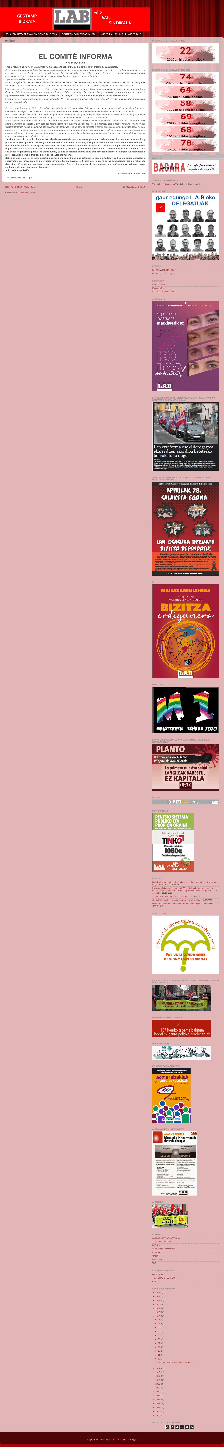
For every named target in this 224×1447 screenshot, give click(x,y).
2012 (158, 1312)
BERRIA (156, 1245)
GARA (155, 1256)
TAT (154, 1263)
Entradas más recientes (20, 186)
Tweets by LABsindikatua (163, 184)
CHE (154, 1281)
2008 (158, 1296)
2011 (158, 1308)
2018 (158, 1384)
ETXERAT (156, 1252)
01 (159, 1319)
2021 (158, 1396)
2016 (158, 1376)
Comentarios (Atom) (27, 193)
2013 (158, 1316)
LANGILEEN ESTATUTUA (164, 270)
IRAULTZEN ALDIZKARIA (164, 292)
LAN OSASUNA (159, 284)
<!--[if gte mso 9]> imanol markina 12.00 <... (177, 1362)
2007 (158, 1292)
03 (159, 1327)
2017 (158, 1380)
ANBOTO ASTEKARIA (162, 1242)
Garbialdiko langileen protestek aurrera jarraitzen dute (176, 900)
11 (159, 1355)
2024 (158, 1407)
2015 (158, 1372)
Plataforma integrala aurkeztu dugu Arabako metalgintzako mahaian (182, 904)
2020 (158, 1392)
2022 (158, 1399)
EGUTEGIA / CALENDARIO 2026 (78, 34)
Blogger (133, 1439)
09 (159, 1347)
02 (159, 1323)
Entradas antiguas (134, 186)
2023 (158, 1403)
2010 (158, 1304)
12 (159, 1359)
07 (159, 1343)
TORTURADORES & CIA (163, 1278)
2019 (158, 1388)
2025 (158, 1411)
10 (159, 1351)
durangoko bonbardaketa (163, 1249)
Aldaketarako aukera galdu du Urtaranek (170, 896)
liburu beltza (157, 1274)
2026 (158, 1415)
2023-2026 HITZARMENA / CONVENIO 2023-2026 (31, 34)
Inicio (79, 186)
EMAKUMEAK (158, 288)
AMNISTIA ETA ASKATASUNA (166, 1238)
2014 (158, 1368)
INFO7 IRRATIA (159, 1259)
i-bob (107, 1439)
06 (159, 1339)
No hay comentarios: (17, 178)
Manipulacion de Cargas (163, 273)
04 (159, 1331)
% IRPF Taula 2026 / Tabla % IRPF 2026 (121, 34)
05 (159, 1335)
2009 (158, 1300)
